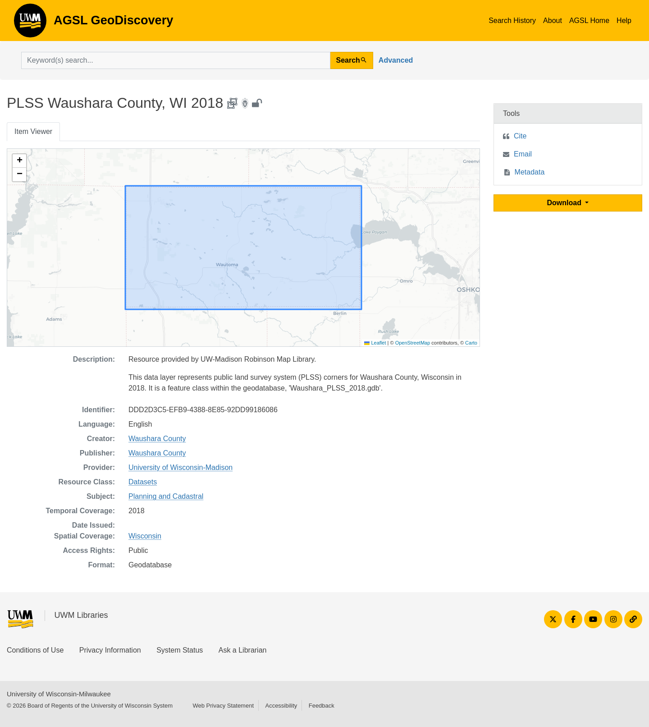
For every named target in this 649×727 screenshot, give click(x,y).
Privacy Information (110, 650)
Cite (520, 136)
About (552, 20)
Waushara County (157, 438)
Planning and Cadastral (165, 496)
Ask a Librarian (243, 650)
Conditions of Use (35, 650)
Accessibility (281, 705)
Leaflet (375, 342)
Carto (471, 342)
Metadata (530, 172)
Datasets (142, 482)
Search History (512, 20)
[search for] (175, 60)
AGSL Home (589, 20)
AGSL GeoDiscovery (30, 23)
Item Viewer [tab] (33, 131)
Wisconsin (144, 536)
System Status (179, 650)
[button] (19, 161)
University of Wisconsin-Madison (180, 467)
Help (624, 20)
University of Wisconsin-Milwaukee (59, 694)
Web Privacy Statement (223, 705)
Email (523, 154)
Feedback (321, 705)
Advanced (396, 60)
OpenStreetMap (412, 342)
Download (565, 203)
